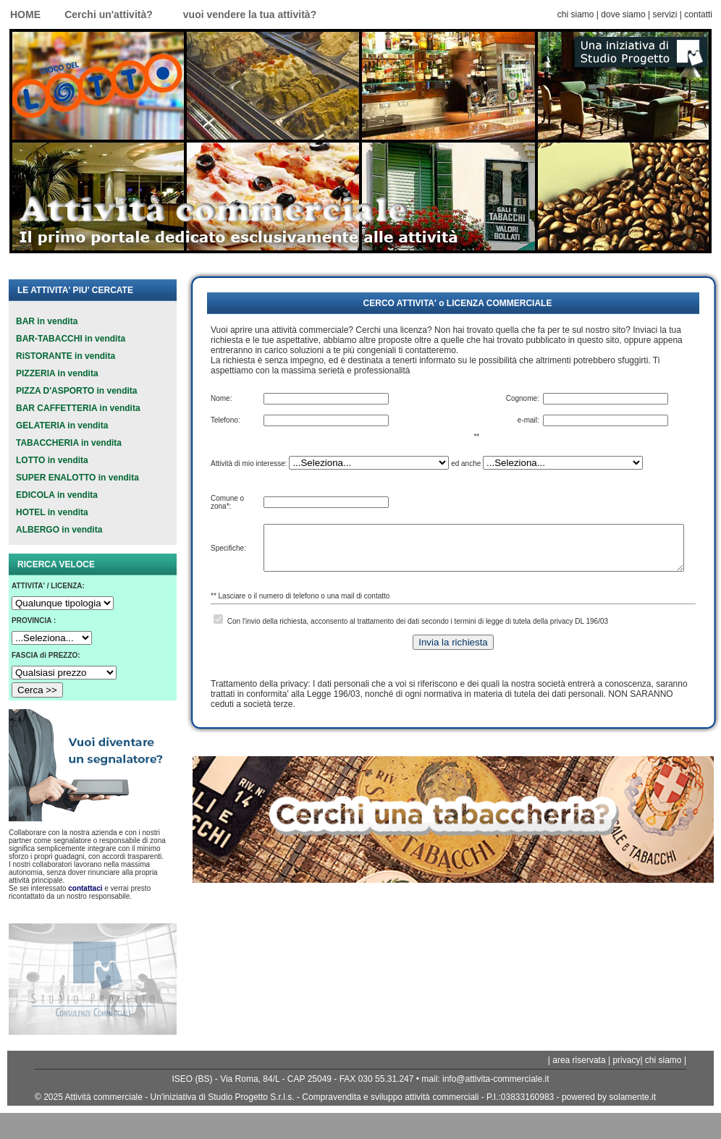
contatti (698, 14)
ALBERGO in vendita (59, 530)
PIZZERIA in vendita (57, 373)
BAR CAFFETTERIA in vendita (78, 408)
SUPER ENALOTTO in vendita (77, 478)
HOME (25, 14)
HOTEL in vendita (52, 512)
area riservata (578, 1060)
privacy (626, 1060)
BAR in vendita (46, 321)
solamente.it (632, 1097)
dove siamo (623, 14)
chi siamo (575, 14)
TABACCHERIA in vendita (69, 443)
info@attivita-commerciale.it (495, 1079)
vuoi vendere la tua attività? (249, 14)
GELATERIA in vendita (62, 425)
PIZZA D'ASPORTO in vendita (77, 391)
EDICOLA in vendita (57, 495)
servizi (664, 14)
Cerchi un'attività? (108, 14)
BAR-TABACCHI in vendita (70, 339)
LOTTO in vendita (52, 460)
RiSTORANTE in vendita (65, 356)
